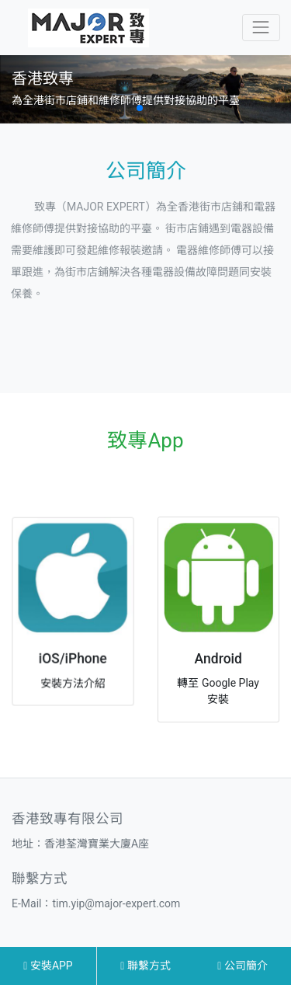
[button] (140, 108)
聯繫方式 (145, 965)
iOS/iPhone (72, 656)
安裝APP (47, 965)
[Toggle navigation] (261, 27)
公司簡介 (242, 965)
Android (218, 659)
